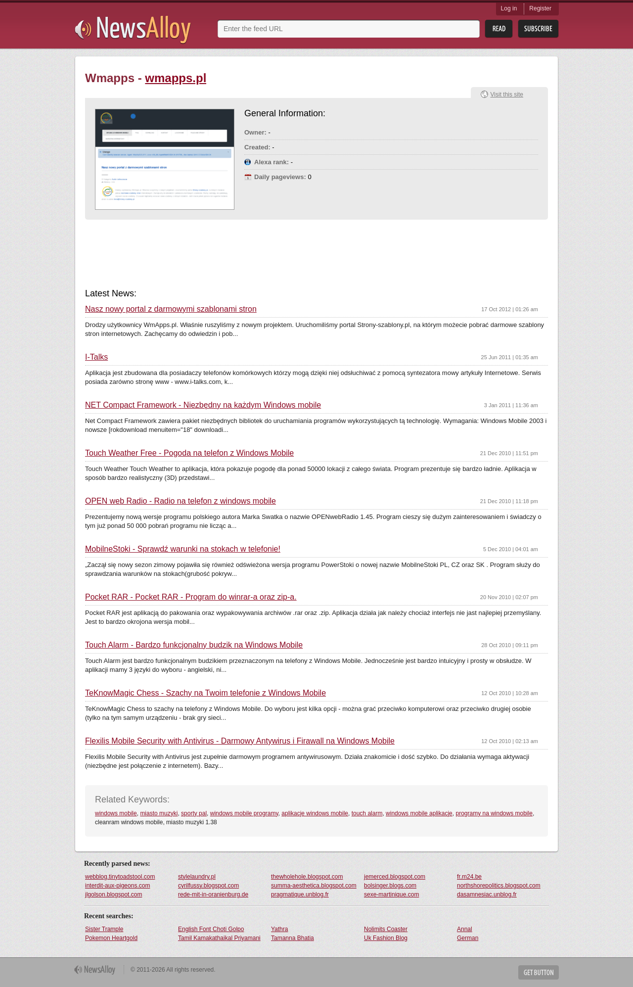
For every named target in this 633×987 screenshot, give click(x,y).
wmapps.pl (175, 78)
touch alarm (367, 813)
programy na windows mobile (493, 813)
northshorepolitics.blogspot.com (499, 885)
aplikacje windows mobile (314, 813)
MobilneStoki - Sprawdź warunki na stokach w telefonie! (182, 549)
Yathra (279, 929)
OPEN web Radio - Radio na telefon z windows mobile (180, 501)
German (467, 938)
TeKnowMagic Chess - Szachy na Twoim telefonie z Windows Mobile (205, 693)
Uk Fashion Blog (385, 938)
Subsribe (538, 29)
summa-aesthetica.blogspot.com (314, 885)
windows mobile (116, 813)
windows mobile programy (244, 813)
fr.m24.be (469, 876)
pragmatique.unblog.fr (300, 894)
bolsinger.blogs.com (390, 885)
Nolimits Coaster (385, 929)
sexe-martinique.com (391, 894)
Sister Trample (104, 929)
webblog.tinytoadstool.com (120, 876)
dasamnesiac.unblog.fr (487, 894)
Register (540, 8)
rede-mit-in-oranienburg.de (213, 894)
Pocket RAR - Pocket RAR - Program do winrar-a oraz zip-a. (191, 597)
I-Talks (96, 357)
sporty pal (194, 813)
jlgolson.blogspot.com (113, 894)
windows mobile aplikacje (419, 813)
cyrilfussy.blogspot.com (208, 885)
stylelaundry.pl (197, 876)
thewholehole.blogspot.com (307, 876)
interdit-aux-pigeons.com (117, 885)
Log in (509, 8)
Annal (464, 929)
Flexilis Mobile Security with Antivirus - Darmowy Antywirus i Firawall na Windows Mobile (240, 741)
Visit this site (507, 94)
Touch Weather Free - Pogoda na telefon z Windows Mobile (189, 453)
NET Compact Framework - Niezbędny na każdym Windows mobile (203, 405)
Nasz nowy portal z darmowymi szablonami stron (171, 309)
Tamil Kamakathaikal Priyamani (219, 938)
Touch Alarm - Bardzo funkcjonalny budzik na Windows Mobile (194, 645)
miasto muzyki (159, 813)
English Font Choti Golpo (211, 929)
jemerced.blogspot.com (394, 876)
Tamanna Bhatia (292, 938)
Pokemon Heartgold (111, 938)
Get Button (538, 972)
